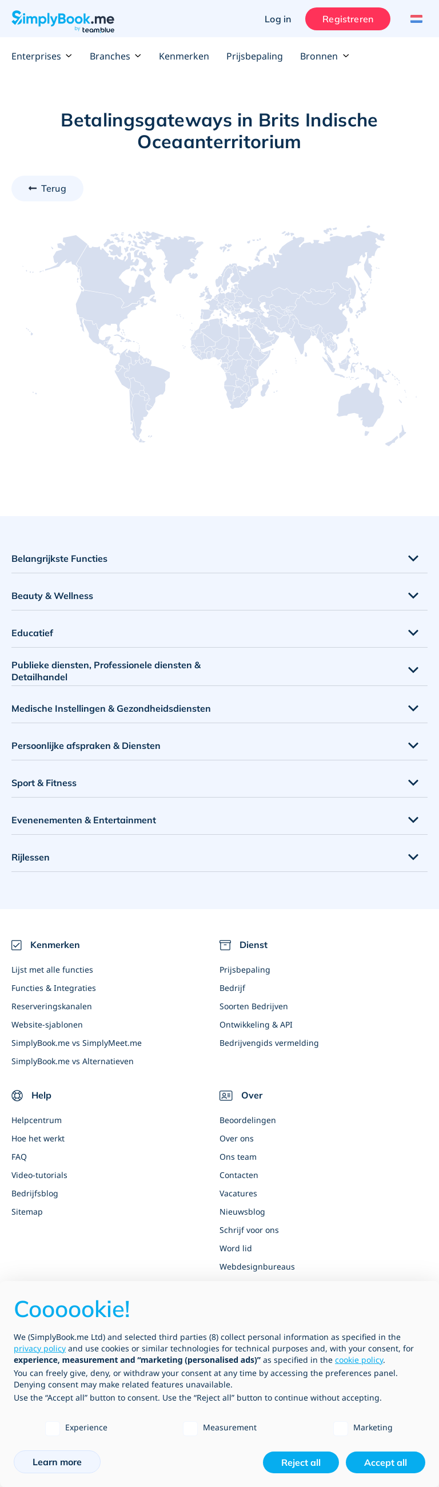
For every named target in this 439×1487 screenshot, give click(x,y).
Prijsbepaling (254, 56)
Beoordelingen (248, 1120)
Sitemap (27, 1211)
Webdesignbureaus (257, 1266)
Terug (53, 188)
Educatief (32, 633)
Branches (116, 56)
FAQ (19, 1156)
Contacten (239, 1174)
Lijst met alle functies (52, 969)
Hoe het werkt (38, 1138)
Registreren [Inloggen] (347, 19)
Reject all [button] (301, 1462)
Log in (278, 19)
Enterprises (42, 56)
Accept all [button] (385, 1462)
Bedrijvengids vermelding (269, 1042)
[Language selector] (415, 18)
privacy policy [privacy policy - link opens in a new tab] (40, 1348)
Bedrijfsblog (34, 1193)
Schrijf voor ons (249, 1229)
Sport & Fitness (44, 782)
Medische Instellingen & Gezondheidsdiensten (111, 708)
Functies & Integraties (53, 987)
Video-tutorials (39, 1174)
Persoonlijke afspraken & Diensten (86, 745)
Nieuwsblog (242, 1211)
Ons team (238, 1156)
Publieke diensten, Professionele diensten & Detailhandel (106, 671)
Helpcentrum (36, 1120)
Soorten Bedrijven (254, 1006)
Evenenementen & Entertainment (83, 820)
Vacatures (238, 1193)
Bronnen (324, 56)
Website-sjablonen (47, 1024)
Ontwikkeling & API (256, 1024)
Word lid (236, 1248)
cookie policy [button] (359, 1359)
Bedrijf (232, 987)
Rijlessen (30, 857)
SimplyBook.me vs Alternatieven (72, 1061)
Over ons (237, 1138)
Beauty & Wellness (52, 595)
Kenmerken (184, 56)
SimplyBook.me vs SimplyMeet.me (76, 1042)
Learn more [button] (57, 1462)
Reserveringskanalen (51, 1006)
